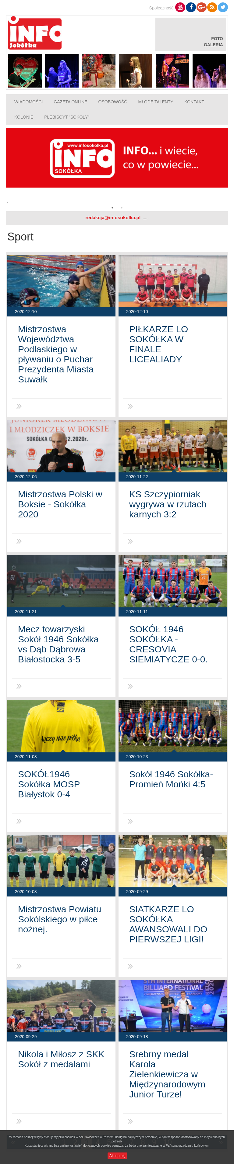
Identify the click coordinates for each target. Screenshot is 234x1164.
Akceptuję (117, 1156)
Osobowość (112, 101)
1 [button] (112, 208)
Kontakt (194, 101)
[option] (117, 168)
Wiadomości (28, 101)
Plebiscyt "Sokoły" (66, 117)
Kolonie (23, 117)
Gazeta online (70, 101)
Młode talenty (155, 101)
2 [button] (122, 208)
